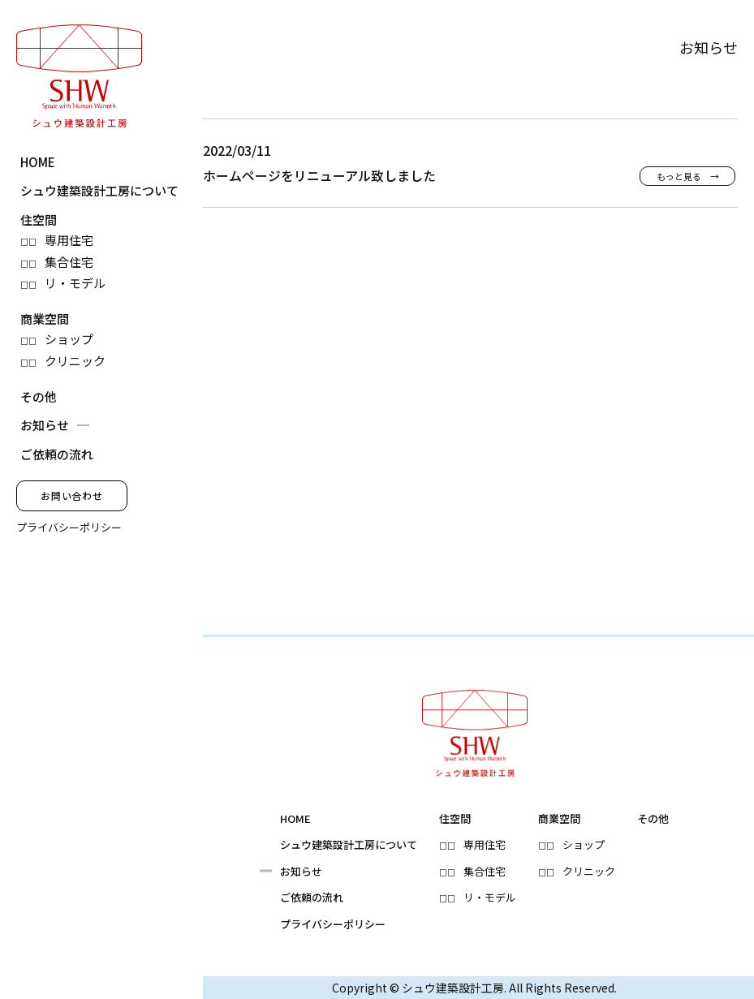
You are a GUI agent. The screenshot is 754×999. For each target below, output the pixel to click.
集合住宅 (69, 261)
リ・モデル (75, 282)
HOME (37, 161)
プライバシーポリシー (69, 527)
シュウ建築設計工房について (99, 190)
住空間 (38, 219)
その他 (38, 396)
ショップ (69, 338)
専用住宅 (69, 239)
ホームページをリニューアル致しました (319, 176)
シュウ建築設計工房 (453, 988)
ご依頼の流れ (56, 454)
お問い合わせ (72, 495)
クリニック (75, 360)
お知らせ (44, 424)
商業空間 (44, 318)
